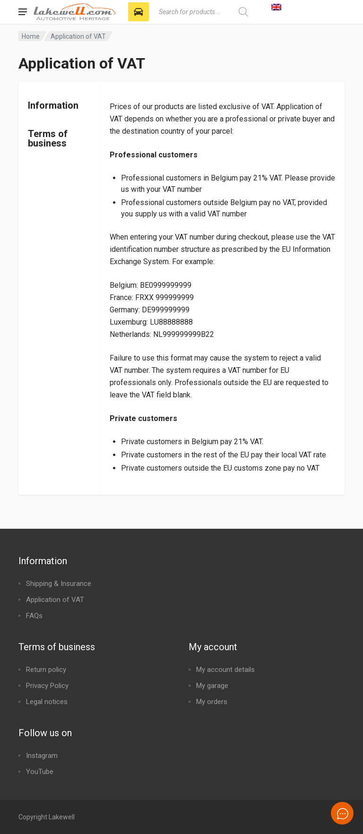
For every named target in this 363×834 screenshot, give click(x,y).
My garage (212, 685)
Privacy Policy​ (47, 685)
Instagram (42, 755)
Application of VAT (55, 599)
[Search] (243, 11)
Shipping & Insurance (58, 583)
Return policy (46, 669)
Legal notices (47, 701)
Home (31, 36)
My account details (225, 669)
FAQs (34, 615)
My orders (211, 701)
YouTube (39, 771)
